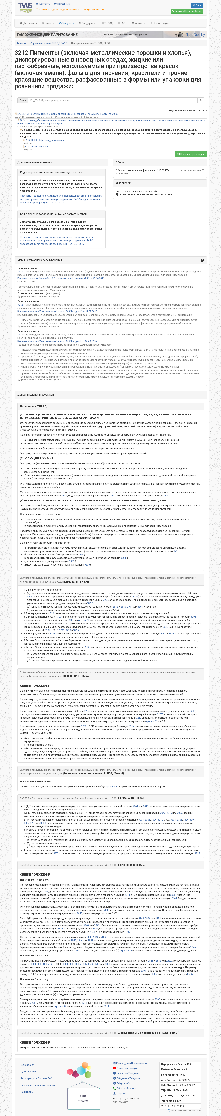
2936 (115, 606)
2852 (179, 813)
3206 (135, 596)
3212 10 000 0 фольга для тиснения (44, 140)
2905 (173, 895)
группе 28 (151, 721)
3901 (163, 633)
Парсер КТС (62, 3)
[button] (111, 260)
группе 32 (60, 1006)
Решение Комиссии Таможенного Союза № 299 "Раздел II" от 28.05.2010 (57, 311)
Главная (21, 43)
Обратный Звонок (186, 11)
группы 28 (83, 620)
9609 (87, 564)
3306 (186, 819)
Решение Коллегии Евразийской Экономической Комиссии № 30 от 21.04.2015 (61, 278)
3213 (176, 551)
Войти (197, 5)
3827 (55, 853)
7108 (64, 495)
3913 (171, 633)
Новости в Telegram (126, 1073)
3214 (131, 726)
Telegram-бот (122, 1083)
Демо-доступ (28, 1071)
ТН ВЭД (107, 23)
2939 (123, 606)
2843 (163, 813)
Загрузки (119, 1093)
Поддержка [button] (88, 23)
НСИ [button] (122, 23)
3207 (105, 600)
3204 (30, 596)
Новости (48, 23)
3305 (72, 561)
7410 (111, 495)
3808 (43, 823)
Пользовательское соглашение (38, 1085)
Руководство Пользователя (130, 1063)
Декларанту (28, 23)
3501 (140, 606)
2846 (169, 813)
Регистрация (160, 23)
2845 (146, 806)
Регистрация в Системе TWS (37, 1078)
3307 (192, 819)
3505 (190, 974)
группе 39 (111, 786)
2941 (129, 606)
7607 (166, 495)
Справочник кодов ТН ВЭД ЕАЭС (48, 43)
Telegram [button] (66, 23)
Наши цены (27, 1092)
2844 (135, 806)
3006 (154, 819)
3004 (141, 819)
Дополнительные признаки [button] (34, 162)
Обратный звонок (124, 1088)
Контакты (43, 3)
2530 (70, 620)
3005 (147, 819)
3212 (20, 271)
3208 (52, 633)
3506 (26, 823)
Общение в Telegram (126, 1078)
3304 (123, 558)
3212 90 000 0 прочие (37, 146)
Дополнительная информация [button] (36, 394)
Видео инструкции (125, 1068)
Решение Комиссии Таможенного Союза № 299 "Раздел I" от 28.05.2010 (57, 341)
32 (18, 334)
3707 (32, 823)
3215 (81, 554)
